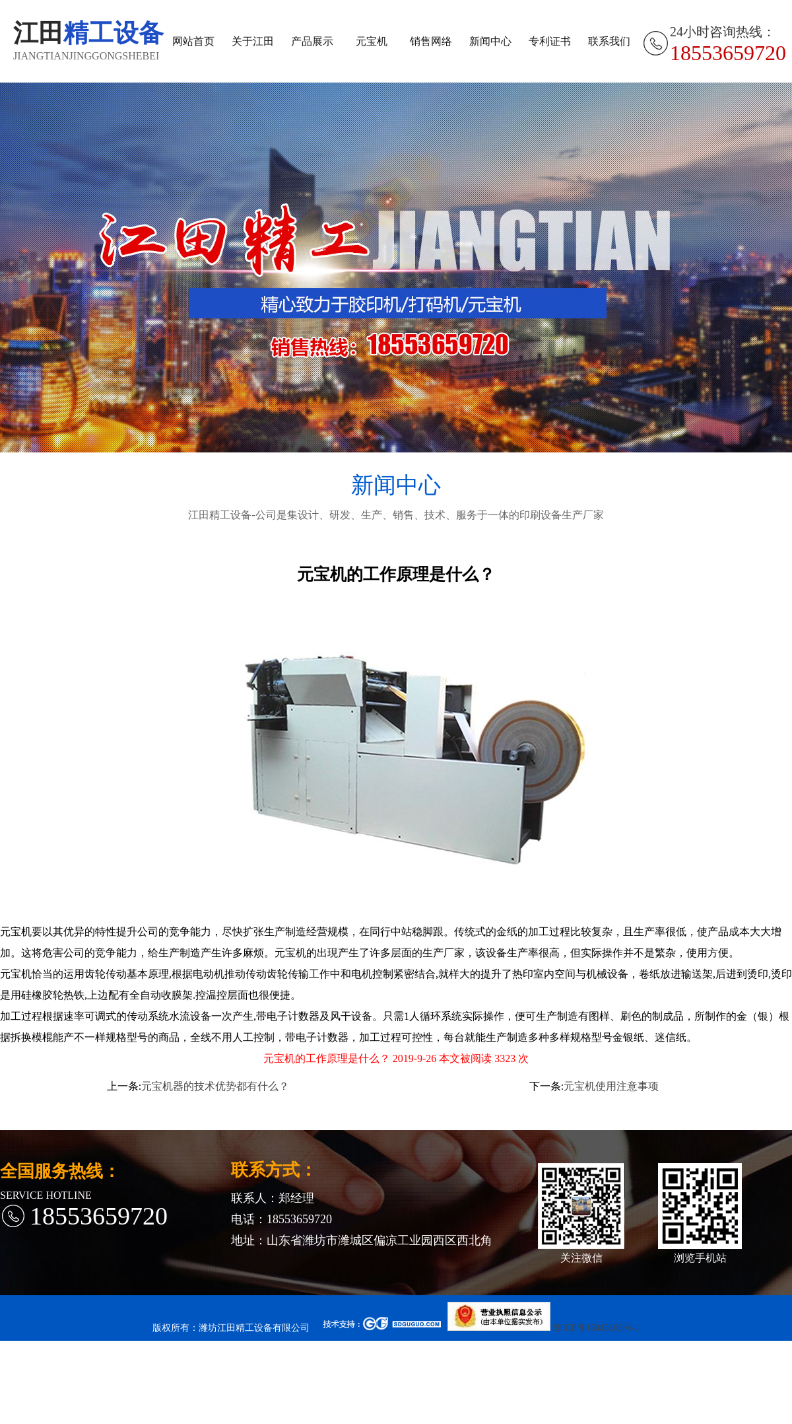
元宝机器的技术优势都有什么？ (215, 1086)
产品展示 (312, 41)
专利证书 (550, 41)
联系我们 (609, 41)
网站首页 (193, 41)
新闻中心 (490, 41)
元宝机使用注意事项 (611, 1086)
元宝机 (371, 41)
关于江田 (253, 41)
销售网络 (431, 41)
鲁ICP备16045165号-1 (596, 1328)
